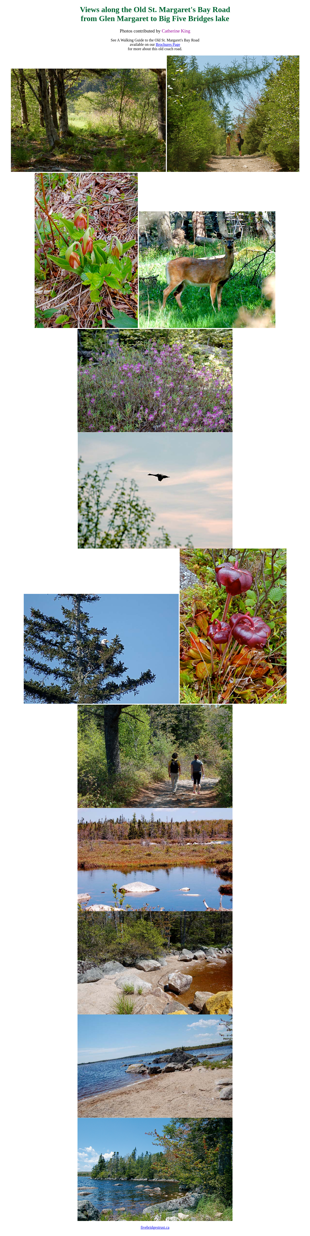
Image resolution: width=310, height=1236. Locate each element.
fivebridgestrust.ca (155, 1227)
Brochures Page (168, 44)
